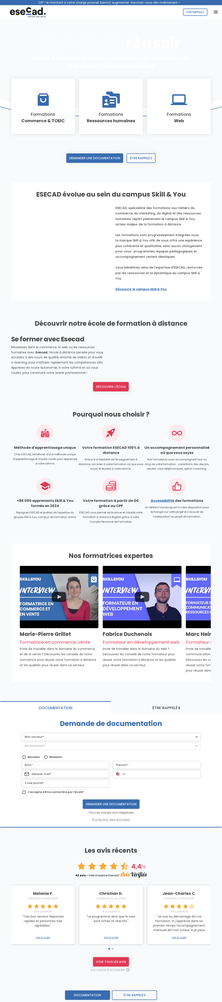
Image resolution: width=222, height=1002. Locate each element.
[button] (111, 753)
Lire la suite (43, 954)
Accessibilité (162, 517)
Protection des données (111, 836)
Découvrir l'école (111, 403)
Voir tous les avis (111, 978)
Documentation (87, 995)
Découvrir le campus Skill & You (141, 289)
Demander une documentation (94, 158)
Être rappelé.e (192, 12)
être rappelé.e (135, 995)
